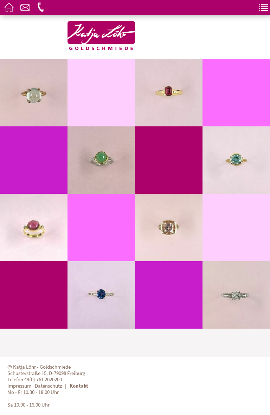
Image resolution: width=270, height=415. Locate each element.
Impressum (19, 386)
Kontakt (79, 386)
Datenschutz (48, 386)
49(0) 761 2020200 (43, 379)
